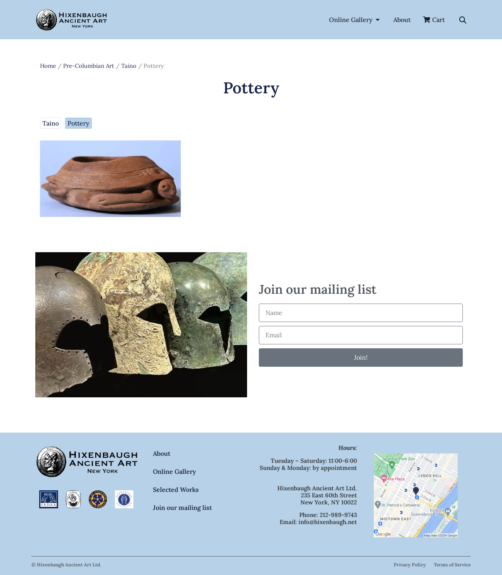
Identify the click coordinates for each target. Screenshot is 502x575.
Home (48, 65)
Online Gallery (174, 471)
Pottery (78, 123)
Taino (128, 65)
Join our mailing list (182, 507)
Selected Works (176, 489)
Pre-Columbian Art (88, 65)
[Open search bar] (463, 19)
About (161, 453)
